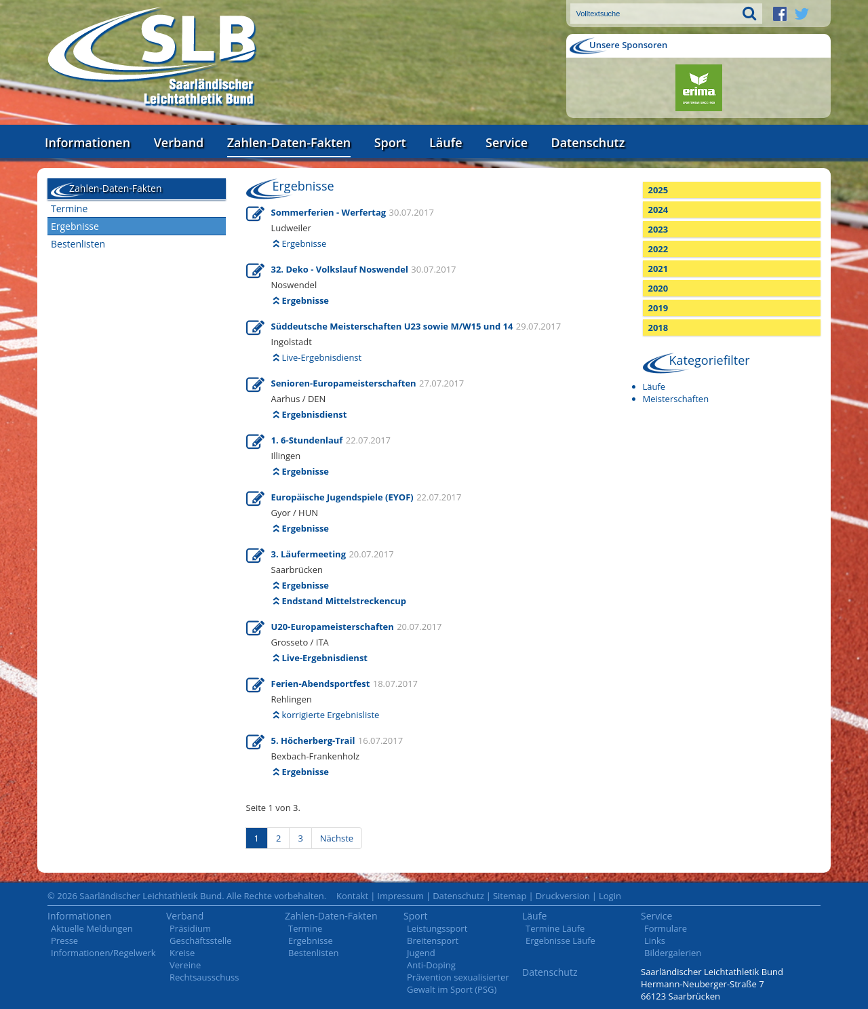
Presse (64, 940)
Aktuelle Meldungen (92, 928)
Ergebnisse (75, 226)
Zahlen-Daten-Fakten (289, 142)
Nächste (336, 838)
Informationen (87, 142)
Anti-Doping (431, 965)
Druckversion (563, 896)
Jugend (421, 953)
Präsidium (190, 928)
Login (610, 896)
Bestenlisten (78, 243)
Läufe (445, 142)
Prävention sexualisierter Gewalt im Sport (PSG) (458, 983)
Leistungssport (437, 928)
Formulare (665, 928)
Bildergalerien (672, 953)
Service (507, 142)
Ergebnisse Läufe (560, 940)
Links (654, 940)
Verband (179, 142)
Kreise (182, 953)
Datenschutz (588, 142)
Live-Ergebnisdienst (322, 357)
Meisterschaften (676, 399)
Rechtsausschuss (204, 977)
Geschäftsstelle (201, 940)
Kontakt (352, 896)
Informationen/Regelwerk (103, 953)
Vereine (185, 965)
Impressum (400, 896)
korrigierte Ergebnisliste (331, 715)
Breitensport (432, 940)
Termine (69, 208)
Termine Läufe (555, 928)
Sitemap (510, 896)
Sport (390, 142)
